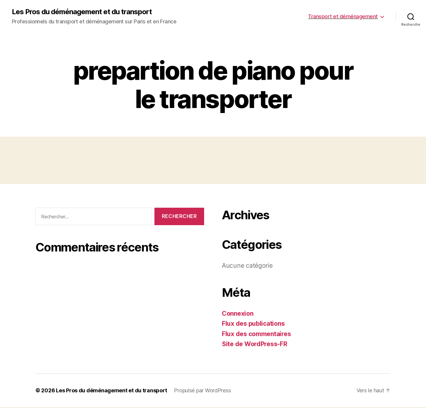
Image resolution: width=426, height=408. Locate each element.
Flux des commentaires (256, 334)
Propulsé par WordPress (202, 390)
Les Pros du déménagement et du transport (82, 11)
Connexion (238, 313)
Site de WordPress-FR (254, 344)
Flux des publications (253, 323)
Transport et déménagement (343, 16)
